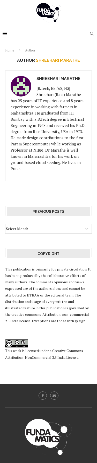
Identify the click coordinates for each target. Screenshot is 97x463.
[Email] (54, 395)
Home (9, 50)
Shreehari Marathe (58, 78)
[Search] (91, 33)
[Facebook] (43, 395)
